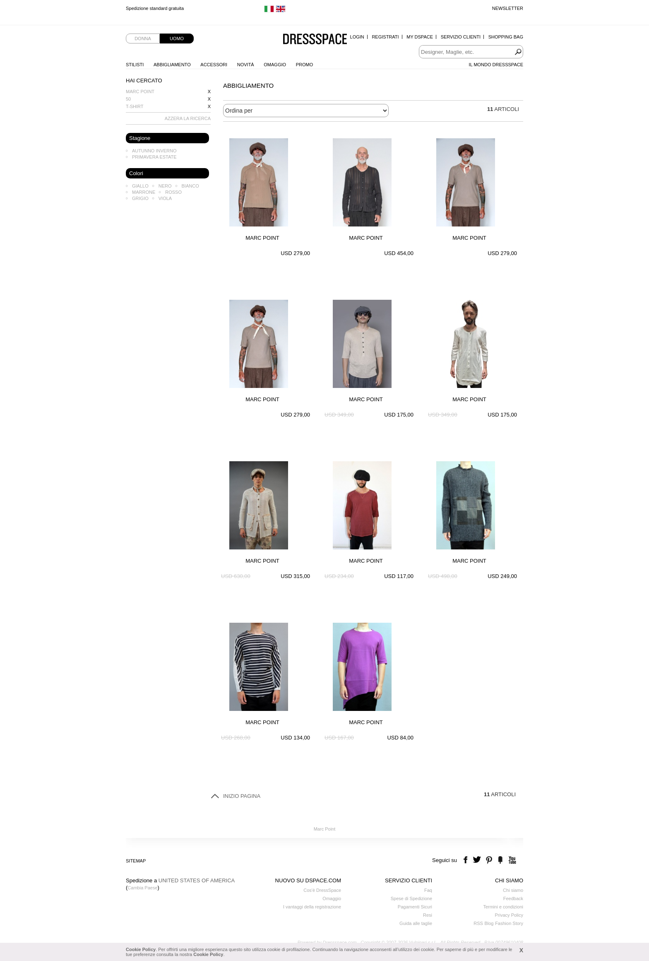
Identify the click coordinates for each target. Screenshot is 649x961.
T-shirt (135, 106)
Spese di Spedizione (411, 898)
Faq (428, 890)
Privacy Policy (509, 915)
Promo (304, 64)
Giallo (140, 185)
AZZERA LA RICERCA (188, 118)
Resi (427, 915)
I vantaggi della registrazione (312, 906)
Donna (143, 38)
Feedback (513, 898)
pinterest (489, 860)
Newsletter (507, 8)
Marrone (143, 192)
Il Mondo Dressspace (496, 64)
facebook (466, 860)
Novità (245, 64)
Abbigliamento (172, 64)
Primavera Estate (154, 156)
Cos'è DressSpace (322, 890)
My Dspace (419, 36)
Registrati (385, 36)
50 (128, 98)
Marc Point (140, 91)
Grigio (140, 198)
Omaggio (275, 64)
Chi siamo (513, 890)
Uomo (177, 38)
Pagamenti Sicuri (415, 906)
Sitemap (136, 860)
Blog (488, 923)
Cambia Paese (142, 887)
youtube (511, 860)
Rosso (173, 192)
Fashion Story (509, 923)
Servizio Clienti (461, 36)
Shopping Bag (505, 36)
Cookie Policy (141, 949)
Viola (165, 198)
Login (357, 36)
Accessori (213, 64)
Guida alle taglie (415, 923)
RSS (478, 923)
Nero (165, 185)
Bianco (190, 185)
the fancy (500, 860)
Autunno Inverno (154, 150)
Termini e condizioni (503, 906)
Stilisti (135, 64)
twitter (477, 860)
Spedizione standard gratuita (155, 8)
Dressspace (315, 40)
